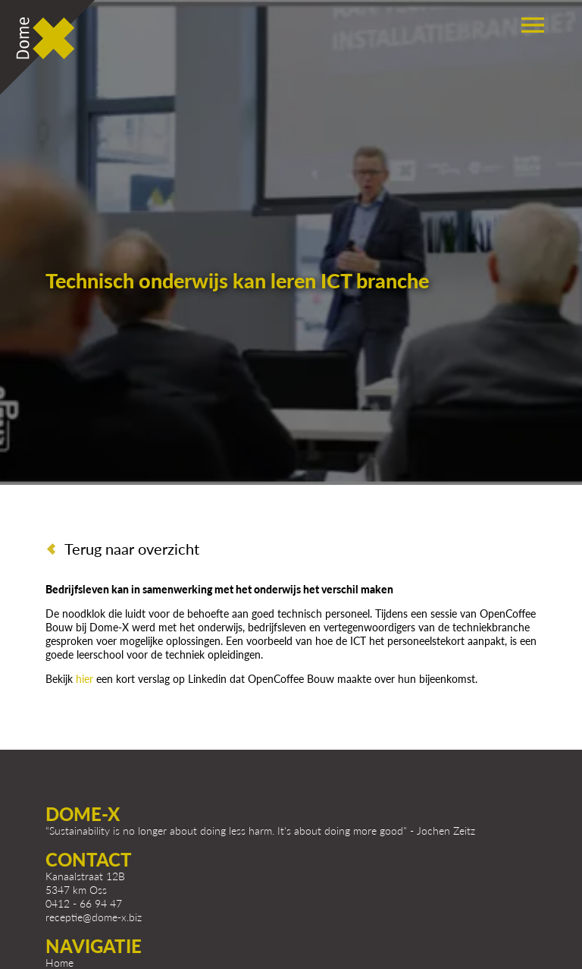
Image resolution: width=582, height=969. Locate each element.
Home (59, 962)
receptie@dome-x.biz (93, 917)
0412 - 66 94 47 (83, 903)
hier (86, 678)
